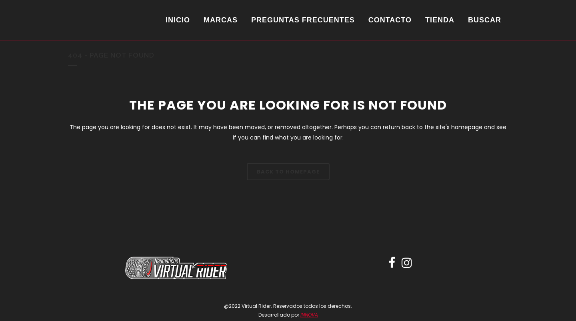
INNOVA (309, 314)
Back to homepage (288, 171)
